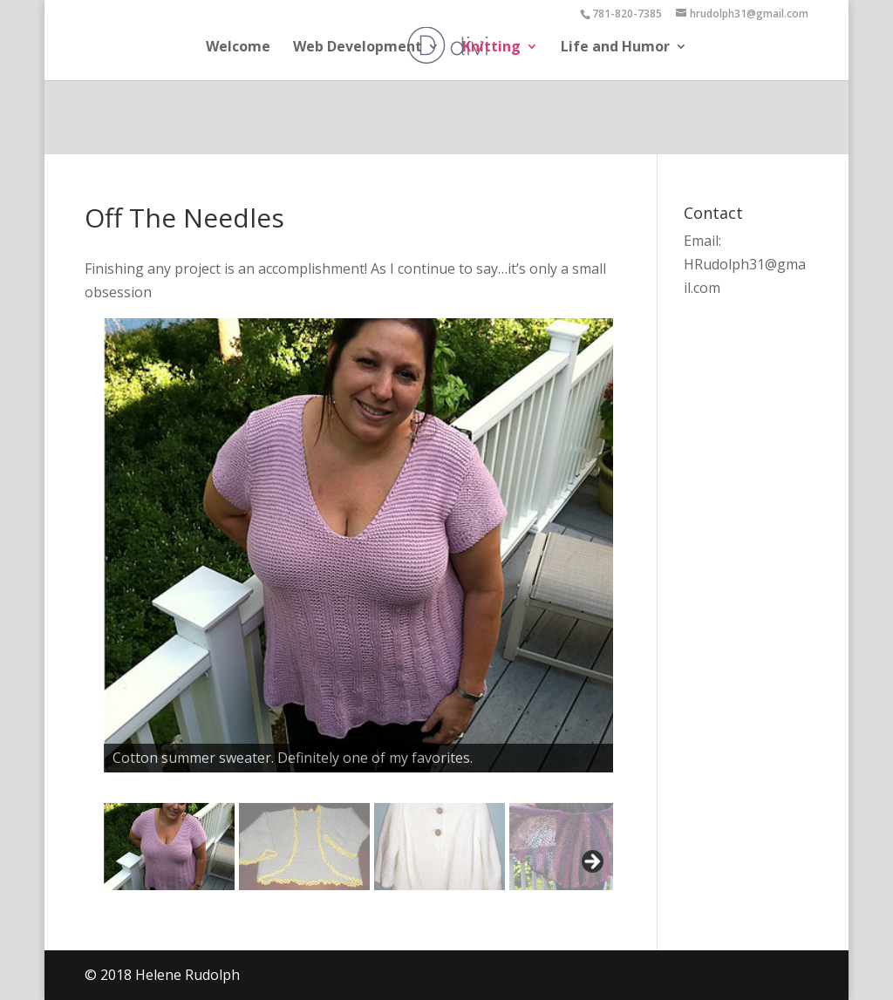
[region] (351, 623)
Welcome (238, 48)
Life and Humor (615, 48)
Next (591, 862)
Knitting (491, 48)
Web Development (357, 48)
